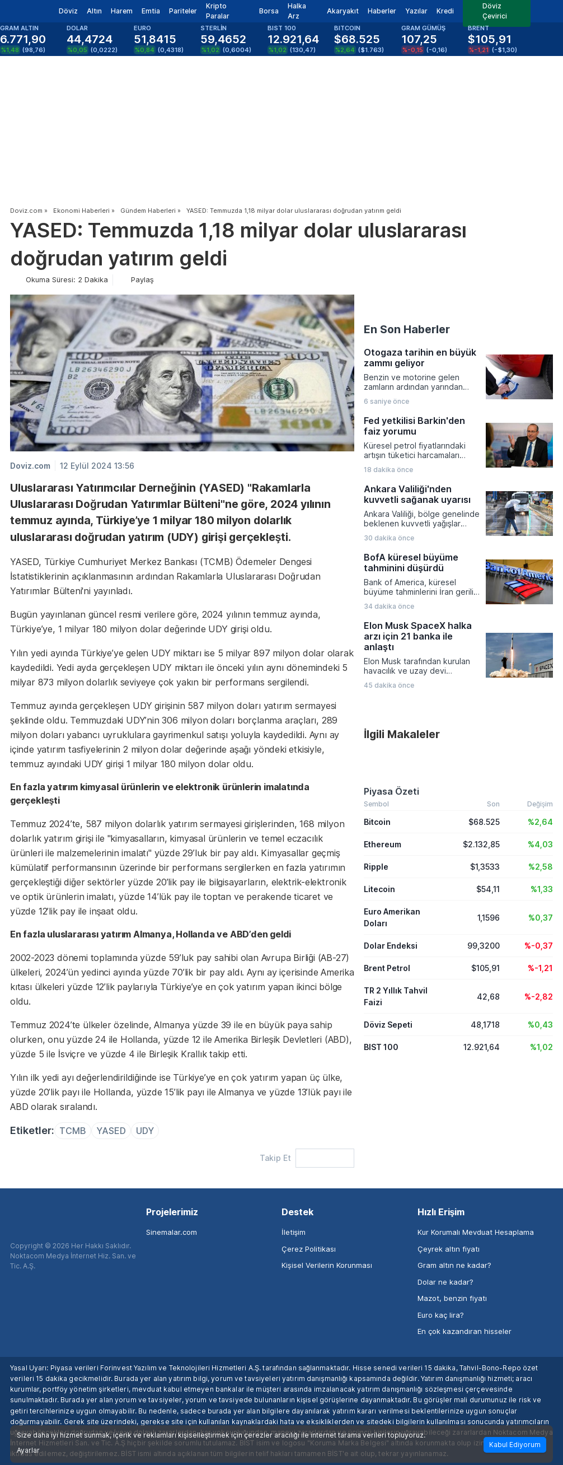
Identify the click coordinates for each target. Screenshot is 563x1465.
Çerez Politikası (309, 1248)
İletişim (294, 1232)
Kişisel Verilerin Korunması (327, 1265)
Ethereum (382, 844)
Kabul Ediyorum (515, 1444)
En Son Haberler (407, 329)
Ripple (376, 866)
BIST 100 (381, 1047)
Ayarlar (28, 1450)
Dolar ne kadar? (445, 1281)
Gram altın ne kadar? (454, 1265)
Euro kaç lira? (440, 1314)
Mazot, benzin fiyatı (452, 1298)
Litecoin (379, 889)
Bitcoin (377, 822)
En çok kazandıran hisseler (464, 1331)
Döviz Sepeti (388, 1024)
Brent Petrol (387, 968)
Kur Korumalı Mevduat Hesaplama (475, 1232)
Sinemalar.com (171, 1232)
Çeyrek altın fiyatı (448, 1248)
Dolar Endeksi (390, 945)
